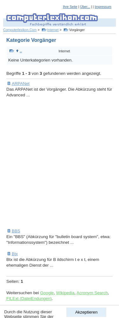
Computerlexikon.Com (19, 30)
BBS (16, 231)
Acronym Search (92, 292)
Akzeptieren (86, 312)
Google (47, 292)
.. (19, 51)
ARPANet (21, 83)
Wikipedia (65, 292)
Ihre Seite (70, 7)
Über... (85, 7)
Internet (53, 30)
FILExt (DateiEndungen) (29, 298)
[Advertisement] (59, 163)
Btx (15, 253)
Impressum (103, 7)
